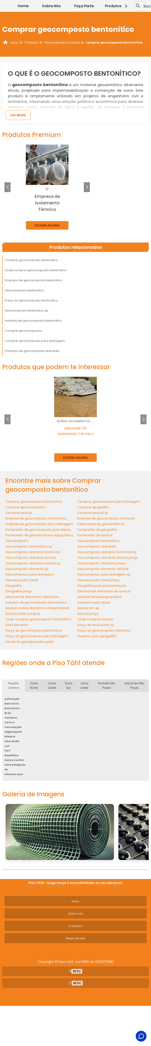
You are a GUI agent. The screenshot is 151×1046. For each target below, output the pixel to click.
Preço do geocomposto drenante (103, 630)
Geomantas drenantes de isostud (103, 591)
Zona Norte (34, 685)
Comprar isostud (18, 513)
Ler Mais (18, 115)
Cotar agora (47, 225)
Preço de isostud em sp (95, 625)
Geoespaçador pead (21, 580)
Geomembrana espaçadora (99, 597)
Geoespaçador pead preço (98, 580)
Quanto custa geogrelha (96, 636)
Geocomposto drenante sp (26, 569)
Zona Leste (84, 685)
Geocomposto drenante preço (101, 563)
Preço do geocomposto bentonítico (31, 300)
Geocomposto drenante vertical (102, 569)
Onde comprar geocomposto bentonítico (36, 270)
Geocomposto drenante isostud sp (32, 563)
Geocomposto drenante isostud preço (107, 557)
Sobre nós (75, 914)
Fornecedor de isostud (94, 535)
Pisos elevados (16, 625)
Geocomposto (16, 541)
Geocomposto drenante (96, 546)
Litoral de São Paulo (134, 685)
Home (23, 6)
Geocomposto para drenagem (29, 574)
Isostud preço (88, 613)
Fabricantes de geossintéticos (100, 524)
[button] (87, 187)
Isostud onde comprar (22, 613)
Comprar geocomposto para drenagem (35, 341)
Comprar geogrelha (92, 507)
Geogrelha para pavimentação (101, 585)
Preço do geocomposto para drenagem (36, 636)
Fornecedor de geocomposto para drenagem (41, 529)
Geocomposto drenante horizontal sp (107, 552)
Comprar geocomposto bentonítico (31, 260)
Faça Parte (84, 6)
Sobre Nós (51, 6)
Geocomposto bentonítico (24, 290)
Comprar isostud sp (92, 513)
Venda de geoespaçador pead (29, 641)
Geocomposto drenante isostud (30, 557)
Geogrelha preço (18, 591)
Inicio (75, 901)
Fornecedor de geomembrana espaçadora (39, 535)
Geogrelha (13, 585)
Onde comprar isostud (95, 619)
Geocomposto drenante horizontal (32, 552)
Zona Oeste (52, 685)
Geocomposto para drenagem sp (103, 574)
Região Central (13, 685)
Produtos (117, 6)
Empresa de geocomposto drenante (32, 351)
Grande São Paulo (106, 685)
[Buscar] (138, 6)
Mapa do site (75, 938)
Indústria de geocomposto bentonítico (33, 320)
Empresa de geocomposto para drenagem (39, 524)
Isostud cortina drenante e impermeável (37, 608)
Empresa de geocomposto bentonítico (33, 280)
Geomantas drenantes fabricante (32, 597)
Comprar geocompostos (23, 331)
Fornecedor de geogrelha (97, 529)
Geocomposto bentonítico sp (26, 310)
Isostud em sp (88, 608)
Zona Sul (68, 685)
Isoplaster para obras (93, 602)
